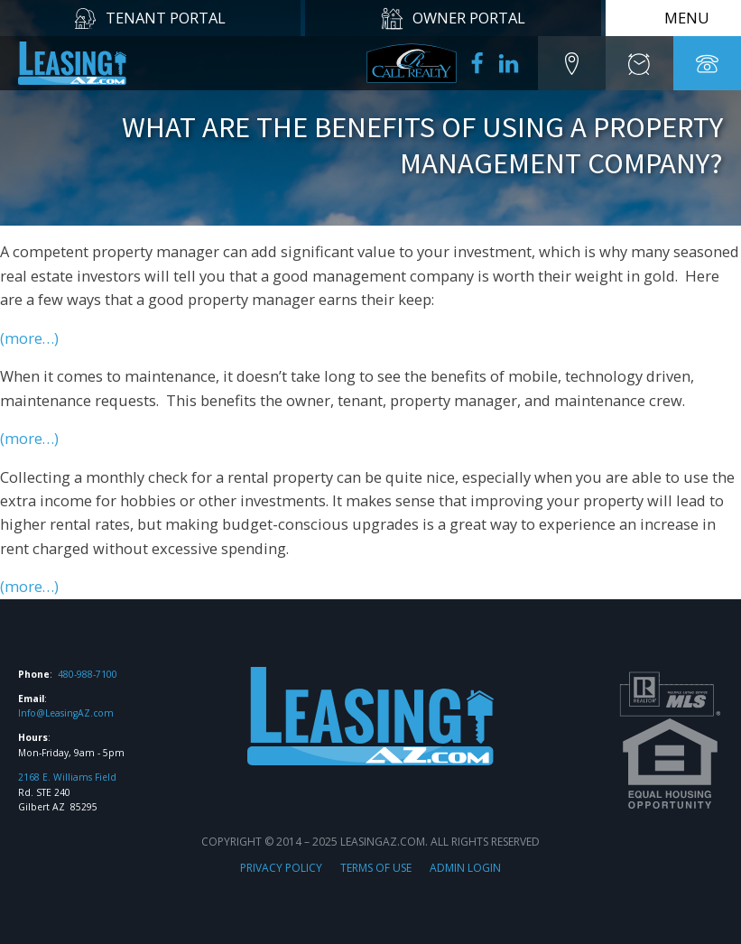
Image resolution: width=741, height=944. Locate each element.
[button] (572, 63)
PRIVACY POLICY (281, 867)
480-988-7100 (87, 674)
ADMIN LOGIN (465, 867)
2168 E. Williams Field (67, 777)
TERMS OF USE (376, 867)
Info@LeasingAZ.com (66, 713)
